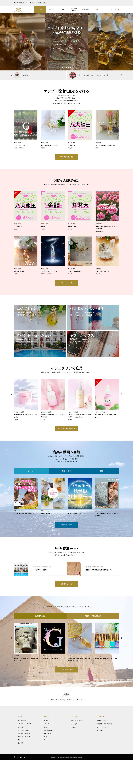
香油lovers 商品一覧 (66, 669)
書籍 (19, 740)
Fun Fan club (85, 9)
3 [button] (66, 67)
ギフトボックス (22, 727)
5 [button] (70, 67)
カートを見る (75, 724)
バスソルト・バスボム (24, 724)
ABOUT (51, 9)
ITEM (62, 9)
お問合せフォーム (102, 720)
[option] (66, 41)
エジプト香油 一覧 (66, 157)
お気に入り (74, 727)
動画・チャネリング (24, 736)
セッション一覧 (66, 524)
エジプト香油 (22, 720)
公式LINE (100, 730)
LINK (96, 9)
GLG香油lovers (74, 9)
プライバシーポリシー (103, 727)
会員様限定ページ (66, 584)
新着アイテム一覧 (66, 283)
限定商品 (20, 743)
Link (45, 740)
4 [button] (68, 67)
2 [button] (64, 67)
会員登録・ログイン (77, 720)
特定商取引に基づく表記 (104, 724)
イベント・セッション (24, 733)
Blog (45, 736)
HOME (40, 9)
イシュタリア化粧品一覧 (66, 428)
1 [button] (62, 67)
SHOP (46, 727)
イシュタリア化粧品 (24, 730)
